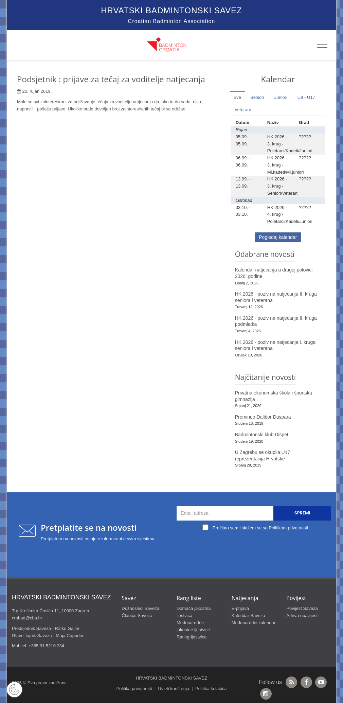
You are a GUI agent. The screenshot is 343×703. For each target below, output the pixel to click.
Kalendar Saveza (248, 615)
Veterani (243, 109)
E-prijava (240, 608)
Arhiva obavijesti (302, 615)
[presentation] (255, 548)
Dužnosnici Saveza (140, 608)
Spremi (302, 513)
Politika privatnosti (134, 688)
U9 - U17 (306, 97)
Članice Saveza (137, 615)
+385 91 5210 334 (46, 645)
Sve (237, 97)
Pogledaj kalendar (278, 237)
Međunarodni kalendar (253, 622)
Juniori (280, 97)
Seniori (257, 97)
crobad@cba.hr (27, 617)
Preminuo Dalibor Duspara (263, 417)
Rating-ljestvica (191, 636)
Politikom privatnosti (288, 527)
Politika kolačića (211, 688)
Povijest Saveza (302, 608)
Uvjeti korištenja (173, 688)
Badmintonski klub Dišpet (261, 434)
